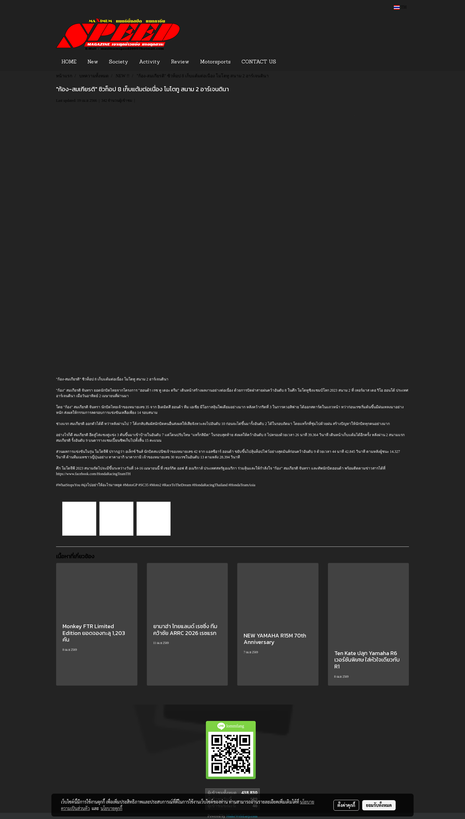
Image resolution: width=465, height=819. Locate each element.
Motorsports (215, 62)
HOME (68, 62)
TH (400, 7)
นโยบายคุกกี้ (111, 808)
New (92, 62)
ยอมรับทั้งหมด (379, 805)
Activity (149, 62)
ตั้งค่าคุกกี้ (346, 805)
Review (180, 62)
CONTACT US (258, 62)
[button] (291, 62)
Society (118, 62)
